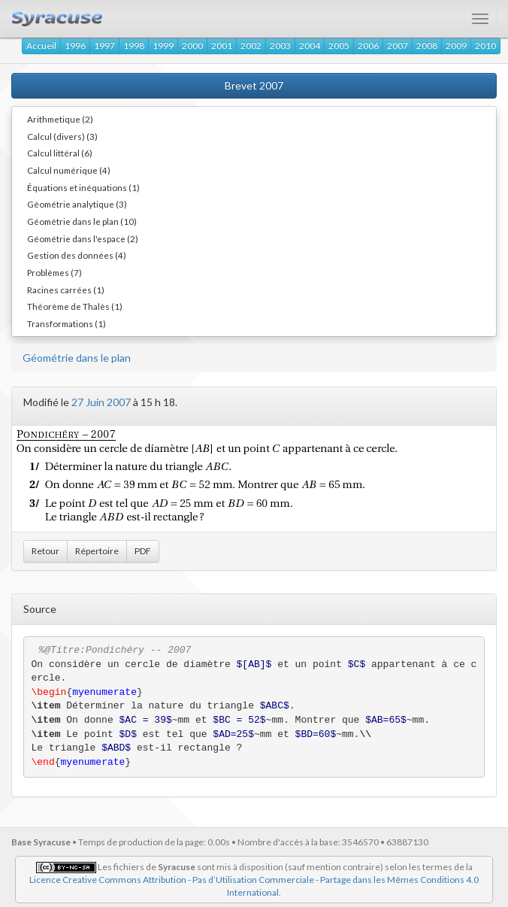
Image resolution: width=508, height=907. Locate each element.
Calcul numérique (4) (68, 170)
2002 (251, 45)
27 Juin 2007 (101, 402)
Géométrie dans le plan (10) (82, 221)
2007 (397, 45)
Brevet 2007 (254, 85)
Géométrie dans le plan (77, 357)
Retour (45, 551)
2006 (368, 45)
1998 (133, 45)
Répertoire (97, 551)
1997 (104, 45)
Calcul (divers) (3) (62, 136)
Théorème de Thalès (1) (74, 306)
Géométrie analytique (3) (77, 204)
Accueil (41, 45)
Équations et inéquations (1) (83, 187)
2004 (309, 45)
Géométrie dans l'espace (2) (82, 238)
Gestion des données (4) (76, 255)
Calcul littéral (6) (59, 152)
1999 (163, 45)
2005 (338, 45)
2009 (456, 45)
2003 (280, 45)
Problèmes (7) (54, 272)
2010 (485, 45)
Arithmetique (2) (60, 119)
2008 (426, 45)
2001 (221, 45)
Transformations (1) (66, 323)
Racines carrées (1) (65, 289)
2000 (192, 45)
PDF (143, 551)
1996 (75, 45)
